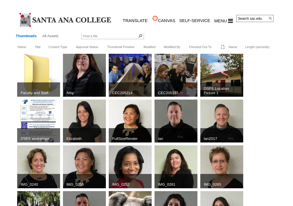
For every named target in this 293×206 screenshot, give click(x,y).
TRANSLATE (135, 20)
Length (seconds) (257, 47)
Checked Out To (200, 47)
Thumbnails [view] (26, 36)
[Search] (270, 18)
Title (37, 47)
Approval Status (87, 47)
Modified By (172, 47)
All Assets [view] (50, 36)
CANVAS (166, 20)
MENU (223, 21)
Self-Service (194, 20)
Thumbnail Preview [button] (120, 47)
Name (22, 47)
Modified (150, 47)
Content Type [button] (57, 47)
